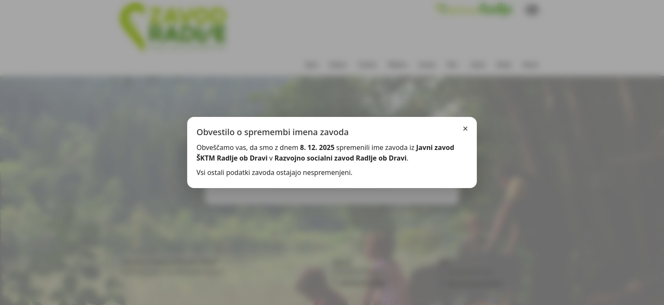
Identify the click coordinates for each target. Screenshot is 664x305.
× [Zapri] (465, 128)
